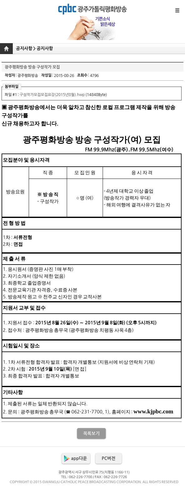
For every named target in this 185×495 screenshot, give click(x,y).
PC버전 (108, 458)
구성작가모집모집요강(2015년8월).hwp (52, 95)
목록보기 (91, 433)
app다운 (79, 458)
